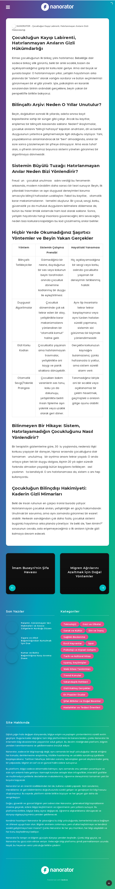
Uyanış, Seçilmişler (74, 662)
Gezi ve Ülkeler (92, 624)
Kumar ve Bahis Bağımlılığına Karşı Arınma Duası (36, 655)
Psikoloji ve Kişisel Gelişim (79, 649)
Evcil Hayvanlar (72, 643)
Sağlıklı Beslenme (74, 637)
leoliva (64, 880)
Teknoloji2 (69, 624)
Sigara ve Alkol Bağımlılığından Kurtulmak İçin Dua (36, 641)
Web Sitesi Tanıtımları (76, 669)
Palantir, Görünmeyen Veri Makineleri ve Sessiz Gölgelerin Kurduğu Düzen (36, 626)
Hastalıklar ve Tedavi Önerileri (81, 707)
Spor (91, 643)
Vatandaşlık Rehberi (75, 681)
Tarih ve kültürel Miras (77, 656)
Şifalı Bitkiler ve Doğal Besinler (82, 701)
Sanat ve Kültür (72, 630)
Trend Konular (72, 675)
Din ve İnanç (96, 630)
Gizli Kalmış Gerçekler (76, 688)
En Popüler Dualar (74, 694)
